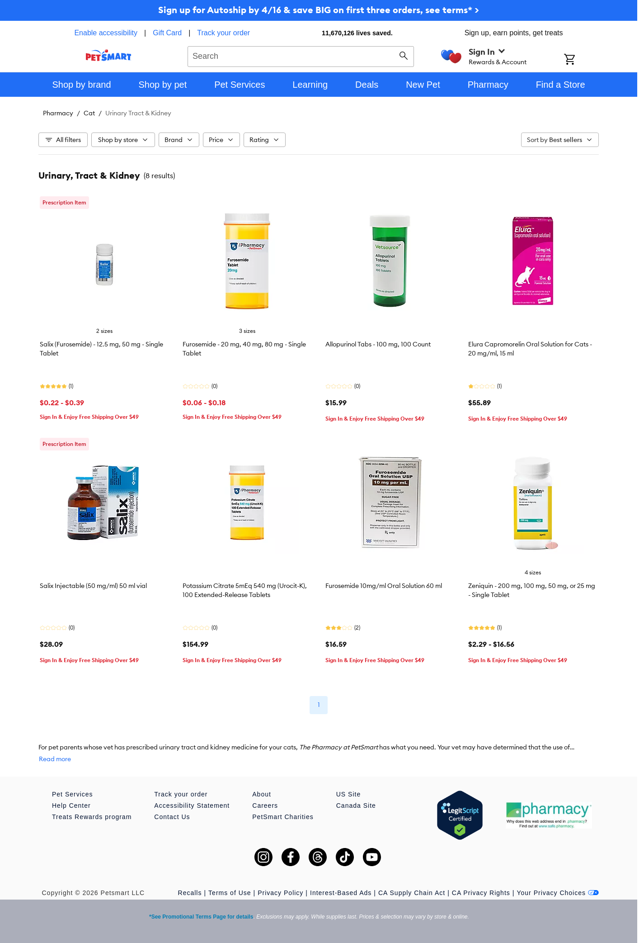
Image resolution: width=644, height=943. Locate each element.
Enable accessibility (105, 33)
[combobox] (301, 55)
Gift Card (167, 33)
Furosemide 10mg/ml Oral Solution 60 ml (383, 586)
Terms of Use (229, 892)
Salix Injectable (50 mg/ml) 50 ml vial (93, 586)
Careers (265, 805)
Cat (89, 113)
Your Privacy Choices (558, 892)
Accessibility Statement (192, 805)
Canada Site (356, 805)
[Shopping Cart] (581, 60)
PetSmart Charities (282, 816)
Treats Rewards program (92, 816)
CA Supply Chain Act (411, 892)
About (261, 794)
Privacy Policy (280, 892)
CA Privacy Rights (481, 892)
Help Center (71, 805)
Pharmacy (58, 113)
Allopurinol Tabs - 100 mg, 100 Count (378, 344)
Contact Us (172, 816)
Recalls (190, 892)
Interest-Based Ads (340, 892)
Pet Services (72, 794)
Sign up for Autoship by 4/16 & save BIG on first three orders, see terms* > (318, 9)
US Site (348, 794)
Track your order (223, 33)
